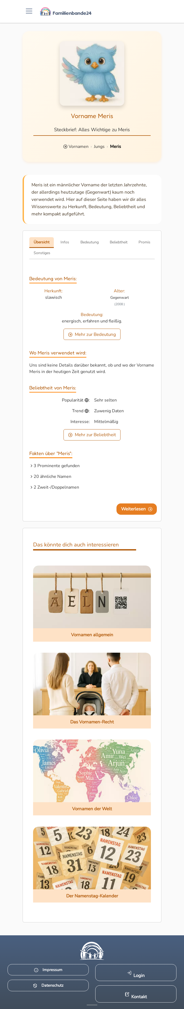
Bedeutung (89, 242)
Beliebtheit (119, 242)
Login (136, 974)
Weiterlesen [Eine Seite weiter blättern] (137, 509)
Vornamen (79, 147)
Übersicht (41, 242)
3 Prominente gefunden (57, 466)
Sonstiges (42, 252)
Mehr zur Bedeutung (92, 334)
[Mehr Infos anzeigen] (92, 1005)
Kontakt (136, 996)
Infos (65, 242)
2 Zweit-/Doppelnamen (56, 487)
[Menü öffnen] (29, 11)
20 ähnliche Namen (52, 476)
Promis (144, 242)
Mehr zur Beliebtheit (92, 435)
